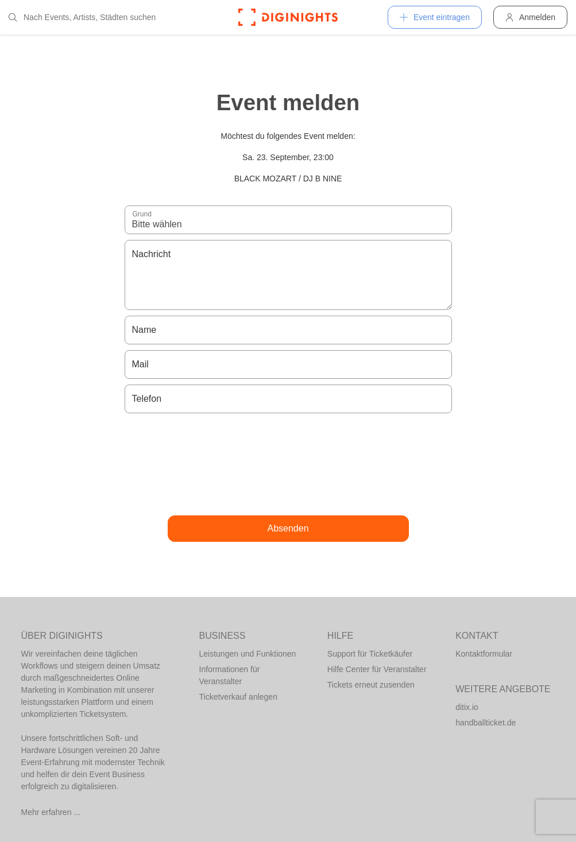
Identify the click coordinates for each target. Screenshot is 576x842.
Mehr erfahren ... (51, 812)
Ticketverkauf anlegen (238, 696)
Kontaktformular (483, 653)
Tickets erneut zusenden (371, 684)
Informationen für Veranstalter (229, 675)
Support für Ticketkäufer (370, 653)
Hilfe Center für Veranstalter (377, 669)
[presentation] (288, 464)
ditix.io (466, 707)
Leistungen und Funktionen (247, 653)
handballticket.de (485, 722)
